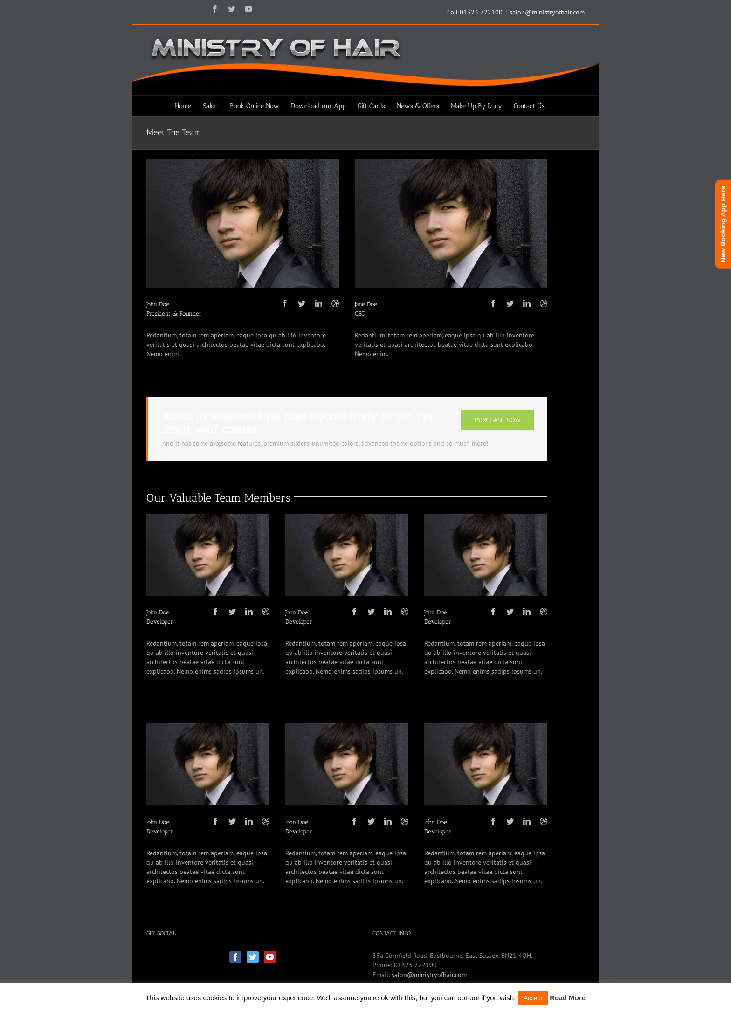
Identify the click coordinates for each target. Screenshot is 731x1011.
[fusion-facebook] (285, 303)
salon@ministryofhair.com (547, 12)
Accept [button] (533, 998)
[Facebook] (235, 957)
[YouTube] (270, 957)
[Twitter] (253, 957)
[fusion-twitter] (301, 303)
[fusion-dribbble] (335, 303)
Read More (568, 998)
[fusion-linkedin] (318, 303)
